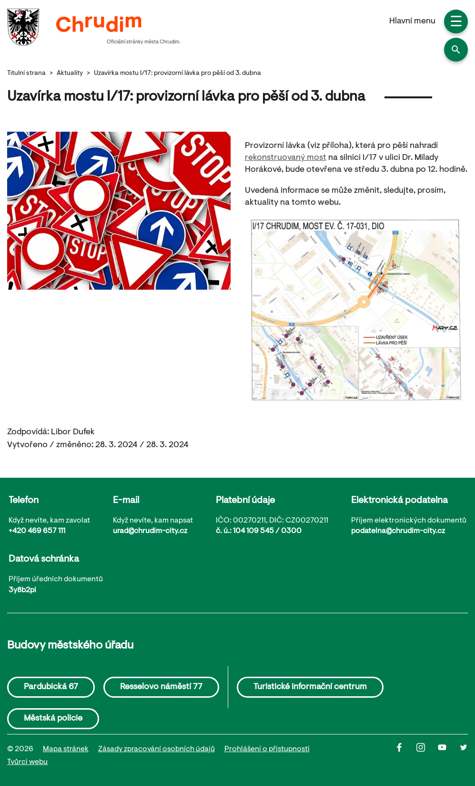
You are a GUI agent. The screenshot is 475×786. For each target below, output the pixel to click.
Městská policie (53, 718)
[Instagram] (427, 756)
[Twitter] (463, 756)
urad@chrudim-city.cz (150, 531)
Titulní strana (26, 73)
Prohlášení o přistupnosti (267, 749)
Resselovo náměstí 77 (161, 687)
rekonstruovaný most (285, 158)
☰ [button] (456, 23)
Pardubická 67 (51, 687)
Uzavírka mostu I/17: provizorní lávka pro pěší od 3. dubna (177, 73)
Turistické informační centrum (310, 687)
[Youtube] (448, 756)
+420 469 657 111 (37, 531)
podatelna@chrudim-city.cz (398, 531)
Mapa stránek (66, 749)
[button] (456, 50)
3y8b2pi (22, 590)
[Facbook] (405, 756)
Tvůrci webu (27, 762)
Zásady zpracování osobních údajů (156, 749)
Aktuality (70, 73)
